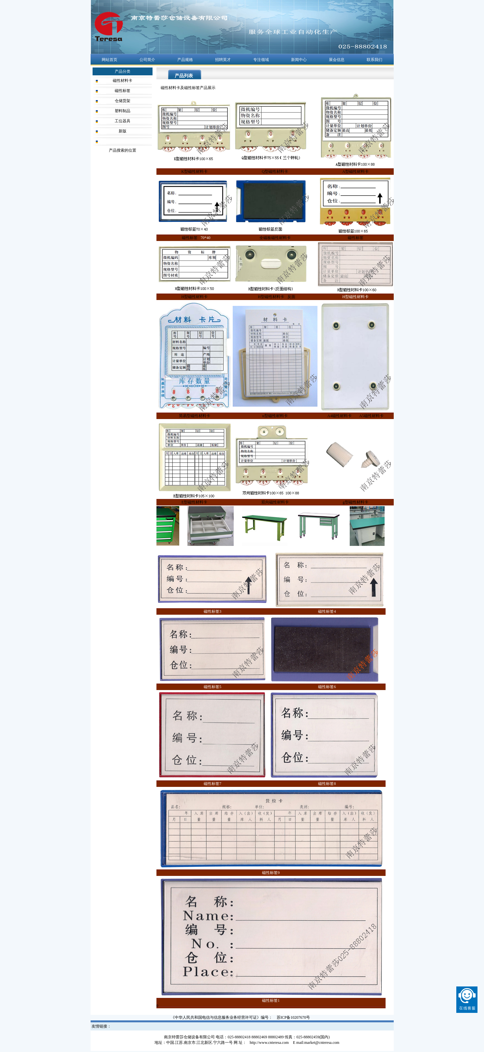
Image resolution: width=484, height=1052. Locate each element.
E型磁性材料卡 (194, 502)
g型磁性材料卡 (355, 502)
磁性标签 (122, 90)
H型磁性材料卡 (194, 296)
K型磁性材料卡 (194, 171)
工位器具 (122, 121)
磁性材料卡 (122, 80)
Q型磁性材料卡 (275, 171)
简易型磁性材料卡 (194, 415)
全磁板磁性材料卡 (275, 237)
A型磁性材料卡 (355, 171)
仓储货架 (122, 100)
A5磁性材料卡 (371, 415)
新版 (122, 131)
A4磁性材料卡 (339, 415)
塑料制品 (122, 111)
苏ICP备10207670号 (293, 1017)
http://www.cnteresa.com (269, 1042)
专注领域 (261, 59)
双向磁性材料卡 (275, 502)
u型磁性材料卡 (275, 415)
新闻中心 (299, 59)
